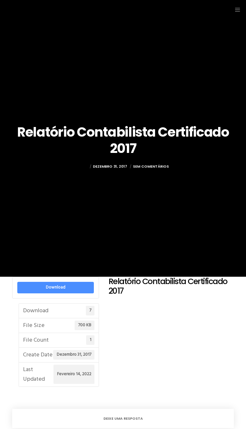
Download (55, 287)
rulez (83, 166)
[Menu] (235, 9)
